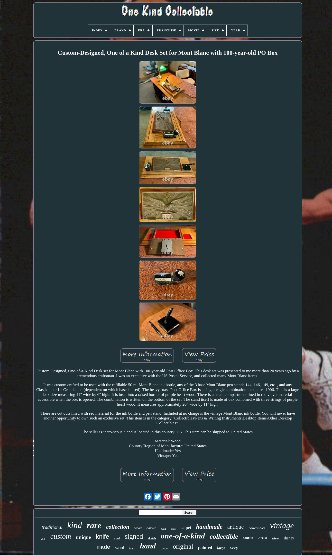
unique (83, 537)
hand (148, 546)
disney (289, 538)
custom (60, 536)
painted (205, 547)
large (221, 548)
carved (152, 528)
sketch (152, 538)
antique (235, 527)
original (183, 546)
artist (262, 538)
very (234, 547)
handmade (209, 526)
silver (275, 538)
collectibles (257, 528)
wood (137, 528)
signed (134, 536)
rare (94, 525)
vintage (282, 525)
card (117, 538)
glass (173, 529)
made (103, 547)
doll (43, 538)
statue (248, 538)
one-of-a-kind (183, 535)
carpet (186, 527)
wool (119, 547)
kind (74, 525)
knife (102, 536)
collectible (224, 536)
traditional (52, 527)
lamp (132, 548)
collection (117, 527)
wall (163, 528)
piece (164, 548)
